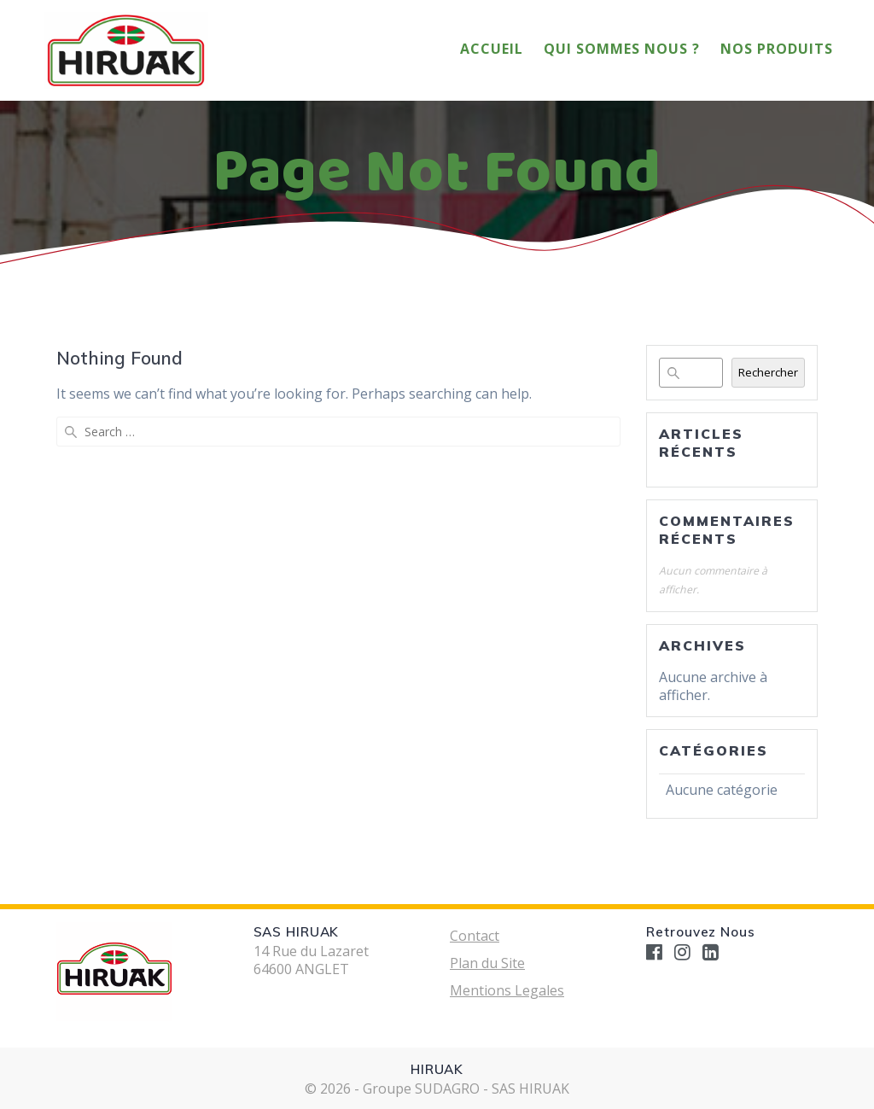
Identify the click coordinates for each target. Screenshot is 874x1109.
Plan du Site (487, 963)
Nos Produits (776, 48)
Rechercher (768, 372)
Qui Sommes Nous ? (622, 48)
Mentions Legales (507, 990)
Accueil (491, 48)
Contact (474, 935)
